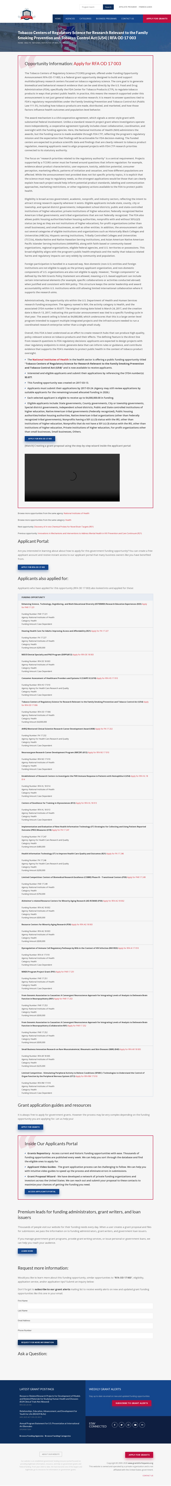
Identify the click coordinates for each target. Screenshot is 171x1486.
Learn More (27, 1251)
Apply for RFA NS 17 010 (98, 752)
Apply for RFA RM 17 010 (86, 1076)
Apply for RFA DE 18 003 (83, 655)
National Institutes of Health (46, 43)
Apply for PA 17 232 (104, 729)
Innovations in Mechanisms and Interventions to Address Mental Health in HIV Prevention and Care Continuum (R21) (90, 533)
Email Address (24, 1321)
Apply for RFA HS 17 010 (107, 678)
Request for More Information (37, 1343)
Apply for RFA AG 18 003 (82, 925)
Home (58, 19)
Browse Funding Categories (58, 1436)
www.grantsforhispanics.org (140, 1463)
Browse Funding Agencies (32, 1436)
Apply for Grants (157, 19)
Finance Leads (145, 7)
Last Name (22, 1311)
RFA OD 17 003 (68, 43)
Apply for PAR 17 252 (77, 1026)
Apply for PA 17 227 (100, 631)
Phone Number (25, 1330)
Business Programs (106, 19)
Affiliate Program (128, 7)
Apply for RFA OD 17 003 (97, 63)
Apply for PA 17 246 (115, 854)
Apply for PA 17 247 (60, 830)
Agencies (70, 19)
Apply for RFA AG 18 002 (113, 901)
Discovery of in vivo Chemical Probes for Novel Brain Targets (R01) (64, 527)
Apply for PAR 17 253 (63, 999)
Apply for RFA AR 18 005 (130, 1049)
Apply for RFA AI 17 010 (128, 948)
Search (108, 7)
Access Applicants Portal (42, 1192)
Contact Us (127, 19)
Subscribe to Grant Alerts (132, 1403)
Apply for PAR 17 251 (65, 972)
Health (27, 43)
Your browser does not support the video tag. (72, 478)
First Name (23, 1301)
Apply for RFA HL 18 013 (86, 803)
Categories (85, 19)
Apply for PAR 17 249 (136, 877)
